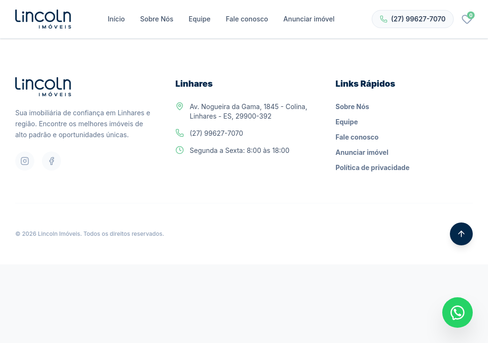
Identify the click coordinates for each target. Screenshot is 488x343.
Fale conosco (247, 19)
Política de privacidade (372, 167)
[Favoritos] (467, 19)
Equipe (200, 19)
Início (116, 19)
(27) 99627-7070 (413, 19)
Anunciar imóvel (309, 19)
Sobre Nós (156, 19)
